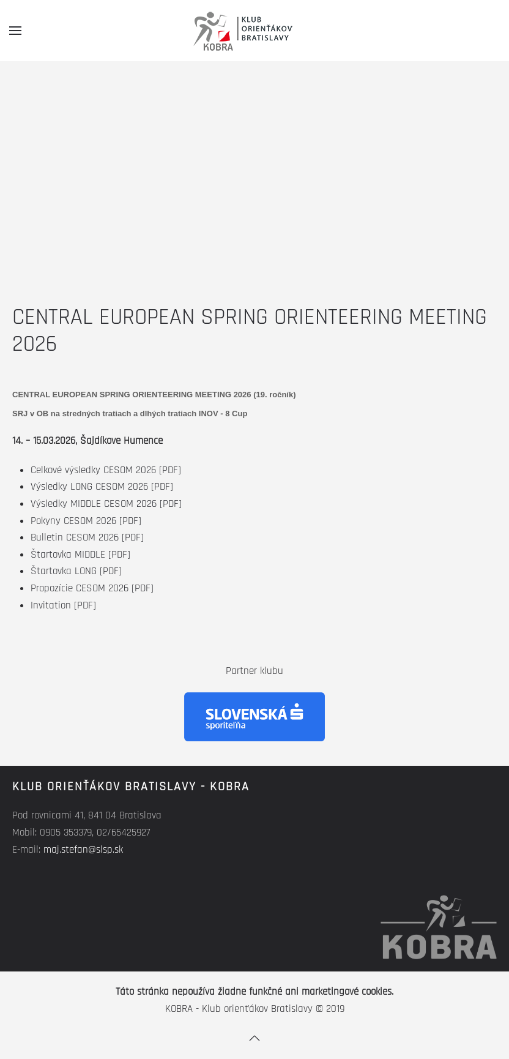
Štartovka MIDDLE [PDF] (80, 554)
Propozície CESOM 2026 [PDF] (92, 588)
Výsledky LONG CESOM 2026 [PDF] (102, 486)
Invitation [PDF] (63, 605)
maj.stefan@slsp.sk (83, 849)
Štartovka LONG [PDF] (76, 571)
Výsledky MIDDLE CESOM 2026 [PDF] (106, 504)
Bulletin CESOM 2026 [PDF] (87, 537)
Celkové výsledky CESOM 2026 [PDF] (106, 470)
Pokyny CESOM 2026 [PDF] (86, 521)
